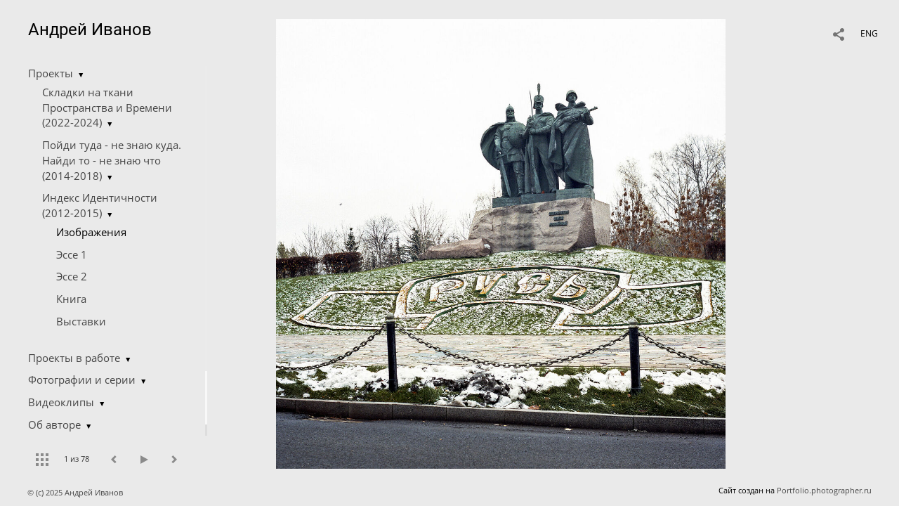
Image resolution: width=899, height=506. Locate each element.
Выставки (81, 321)
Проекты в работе (74, 358)
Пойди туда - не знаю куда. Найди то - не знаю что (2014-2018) (111, 160)
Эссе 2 (71, 276)
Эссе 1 (71, 254)
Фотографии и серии (82, 379)
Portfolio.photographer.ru (824, 490)
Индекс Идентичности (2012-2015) (99, 205)
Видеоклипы (61, 402)
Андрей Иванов (90, 29)
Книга (71, 299)
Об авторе (54, 424)
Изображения (91, 232)
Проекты (50, 73)
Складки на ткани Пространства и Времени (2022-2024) (107, 107)
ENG (869, 33)
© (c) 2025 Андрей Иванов (76, 492)
